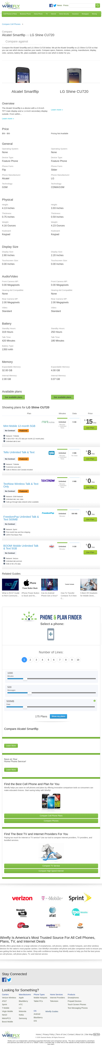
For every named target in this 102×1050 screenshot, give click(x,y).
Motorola (21, 1011)
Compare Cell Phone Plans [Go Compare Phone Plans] (51, 816)
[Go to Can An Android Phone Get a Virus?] (49, 584)
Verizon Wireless (8, 998)
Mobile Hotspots (39, 998)
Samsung (21, 1017)
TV (47, 14)
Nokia (20, 1014)
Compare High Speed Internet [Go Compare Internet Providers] (51, 871)
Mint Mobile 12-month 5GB (19, 426)
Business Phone (25, 14)
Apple (20, 998)
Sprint (4, 1004)
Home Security (64, 14)
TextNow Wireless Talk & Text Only (20, 485)
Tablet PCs (37, 1001)
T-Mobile (5, 1007)
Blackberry (90, 1001)
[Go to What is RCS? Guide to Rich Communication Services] (10, 584)
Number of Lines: (51, 652)
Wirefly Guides (92, 1007)
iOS (87, 1004)
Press (65, 5)
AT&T (4, 1001)
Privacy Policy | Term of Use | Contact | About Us (63, 1033)
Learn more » (8, 118)
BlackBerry (22, 1001)
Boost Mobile (7, 1020)
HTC (20, 1004)
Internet (53, 14)
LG (19, 1007)
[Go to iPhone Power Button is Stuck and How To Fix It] (30, 584)
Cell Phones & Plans (10, 14)
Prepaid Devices (71, 1001)
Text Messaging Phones (74, 1007)
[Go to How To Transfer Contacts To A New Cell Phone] (69, 584)
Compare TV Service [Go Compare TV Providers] (51, 866)
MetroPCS (6, 1017)
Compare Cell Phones (11, 24)
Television (52, 1001)
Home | (39, 1033)
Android (89, 998)
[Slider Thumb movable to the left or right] (25, 680)
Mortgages (85, 14)
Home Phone (38, 14)
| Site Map (88, 1033)
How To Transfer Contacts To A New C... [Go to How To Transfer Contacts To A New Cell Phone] (68, 595)
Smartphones (70, 998)
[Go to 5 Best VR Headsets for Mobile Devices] (88, 584)
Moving (94, 14)
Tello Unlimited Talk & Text (19, 452)
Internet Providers (55, 998)
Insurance (75, 14)
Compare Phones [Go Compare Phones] (51, 821)
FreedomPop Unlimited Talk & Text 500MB (21, 518)
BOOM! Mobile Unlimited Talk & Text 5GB (20, 547)
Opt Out (96, 1033)
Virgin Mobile (7, 1011)
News (59, 5)
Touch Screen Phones (73, 1004)
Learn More (11, 746)
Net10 (4, 1014)
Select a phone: (52, 624)
